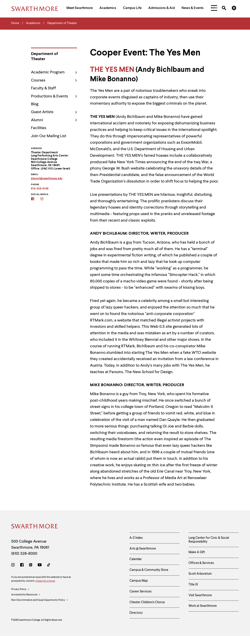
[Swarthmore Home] (34, 527)
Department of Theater (44, 56)
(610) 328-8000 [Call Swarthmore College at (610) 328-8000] (24, 554)
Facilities (38, 128)
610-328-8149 (40, 188)
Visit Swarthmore (200, 595)
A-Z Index (136, 537)
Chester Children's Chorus (147, 602)
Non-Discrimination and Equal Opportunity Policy (39, 600)
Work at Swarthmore (203, 605)
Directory (136, 612)
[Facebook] (35, 199)
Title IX (193, 584)
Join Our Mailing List (48, 136)
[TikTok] (48, 565)
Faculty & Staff (43, 88)
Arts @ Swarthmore (142, 548)
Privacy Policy (20, 589)
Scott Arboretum (200, 573)
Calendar (135, 559)
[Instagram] (44, 199)
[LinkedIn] (30, 565)
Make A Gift (197, 552)
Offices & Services (201, 563)
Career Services (140, 591)
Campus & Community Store (148, 570)
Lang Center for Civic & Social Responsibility (209, 539)
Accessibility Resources (25, 595)
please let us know (45, 581)
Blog (34, 104)
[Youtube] (39, 565)
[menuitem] (79, 8)
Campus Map (138, 580)
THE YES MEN (112, 69)
